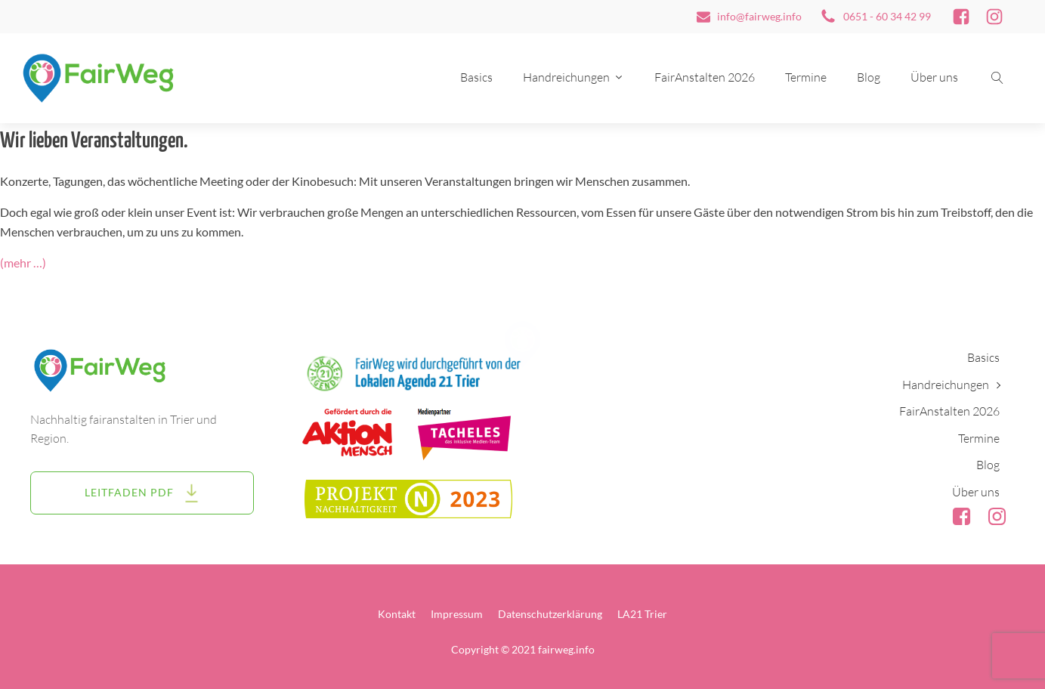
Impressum (457, 613)
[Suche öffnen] (997, 78)
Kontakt (397, 613)
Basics (476, 77)
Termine (806, 77)
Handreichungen (573, 77)
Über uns (934, 77)
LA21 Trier (642, 613)
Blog (868, 77)
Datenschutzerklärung (550, 613)
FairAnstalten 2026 (704, 77)
